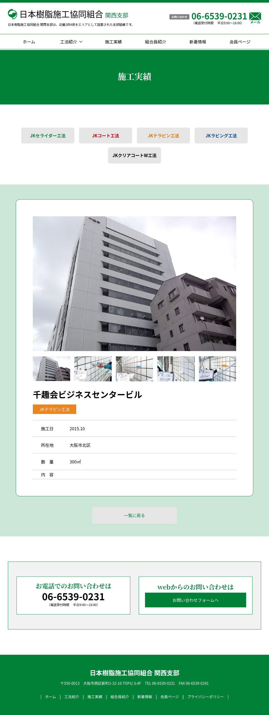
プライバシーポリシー (205, 696)
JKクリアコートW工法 (134, 155)
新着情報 (197, 41)
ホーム (29, 41)
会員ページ (240, 41)
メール (255, 18)
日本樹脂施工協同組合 (73, 14)
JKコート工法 (105, 135)
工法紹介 (68, 41)
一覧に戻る (134, 515)
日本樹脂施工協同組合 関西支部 (134, 672)
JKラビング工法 (221, 135)
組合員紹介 (155, 41)
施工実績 (113, 41)
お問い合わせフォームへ (196, 600)
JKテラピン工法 (163, 135)
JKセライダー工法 (48, 135)
